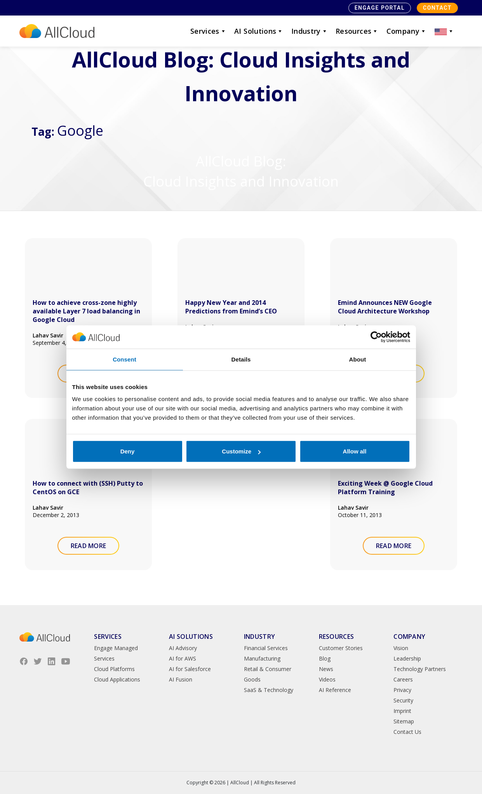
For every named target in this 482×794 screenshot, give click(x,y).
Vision (400, 648)
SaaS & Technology (268, 690)
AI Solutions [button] (259, 31)
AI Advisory (183, 648)
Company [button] (406, 31)
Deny (127, 451)
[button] (444, 31)
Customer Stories (341, 648)
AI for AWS (182, 658)
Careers (403, 679)
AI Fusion (180, 679)
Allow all (355, 451)
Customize (241, 451)
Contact (437, 8)
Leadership (407, 658)
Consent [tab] (124, 359)
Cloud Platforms (114, 669)
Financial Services (266, 648)
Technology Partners (419, 669)
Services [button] (208, 31)
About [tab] (357, 359)
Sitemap (403, 721)
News (326, 669)
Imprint (402, 710)
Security (403, 700)
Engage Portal (380, 8)
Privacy (402, 690)
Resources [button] (357, 31)
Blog (325, 658)
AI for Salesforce (190, 669)
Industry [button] (309, 31)
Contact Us (407, 731)
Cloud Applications (117, 679)
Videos (327, 679)
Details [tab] (241, 359)
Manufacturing (262, 658)
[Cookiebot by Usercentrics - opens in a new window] (376, 337)
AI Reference (335, 690)
